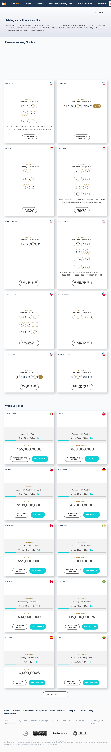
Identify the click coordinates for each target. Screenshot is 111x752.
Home (93, 12)
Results (16, 710)
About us (55, 721)
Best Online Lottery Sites (60, 3)
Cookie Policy (9, 723)
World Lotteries (85, 3)
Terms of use (79, 721)
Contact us (66, 721)
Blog (91, 710)
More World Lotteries (55, 694)
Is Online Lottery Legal (39, 721)
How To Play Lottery (19, 721)
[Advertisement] (55, 62)
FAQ (6, 721)
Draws (83, 710)
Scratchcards (10, 713)
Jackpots (102, 3)
